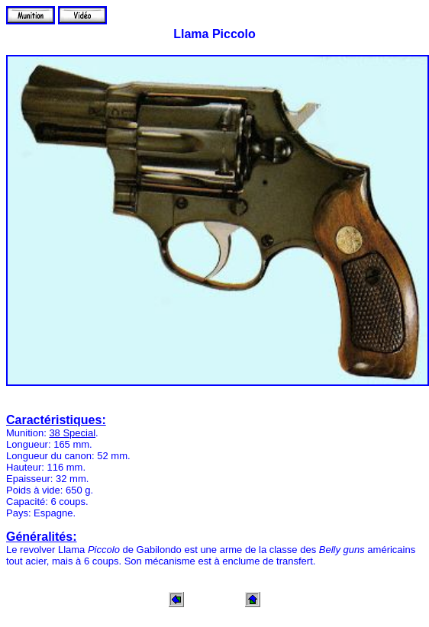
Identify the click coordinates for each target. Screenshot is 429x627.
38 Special (72, 433)
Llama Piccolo (214, 33)
